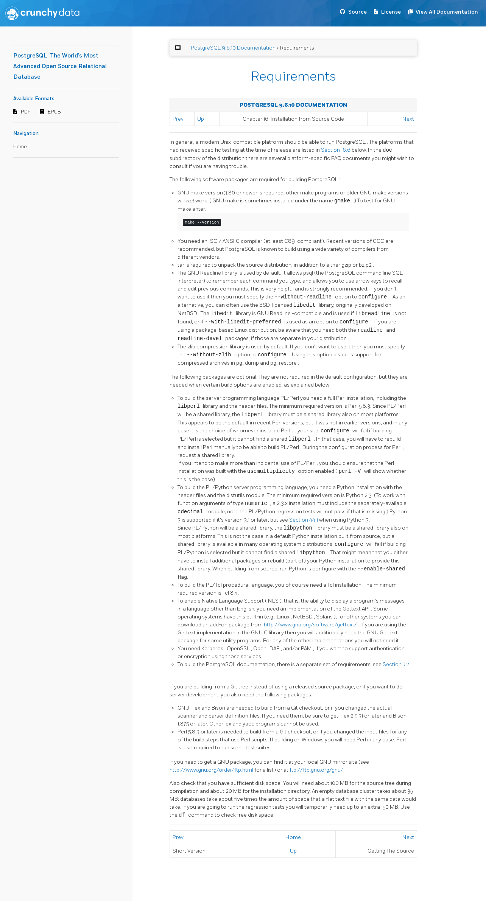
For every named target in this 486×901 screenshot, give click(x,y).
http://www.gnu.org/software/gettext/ (311, 624)
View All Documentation (447, 12)
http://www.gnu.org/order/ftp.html (212, 770)
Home (20, 147)
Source (357, 12)
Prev (178, 119)
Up (200, 119)
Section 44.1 (304, 520)
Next (408, 119)
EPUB (54, 112)
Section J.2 (396, 664)
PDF (26, 112)
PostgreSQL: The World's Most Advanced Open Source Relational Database (60, 66)
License (391, 12)
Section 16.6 (336, 150)
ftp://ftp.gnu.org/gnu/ (317, 770)
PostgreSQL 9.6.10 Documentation (233, 48)
